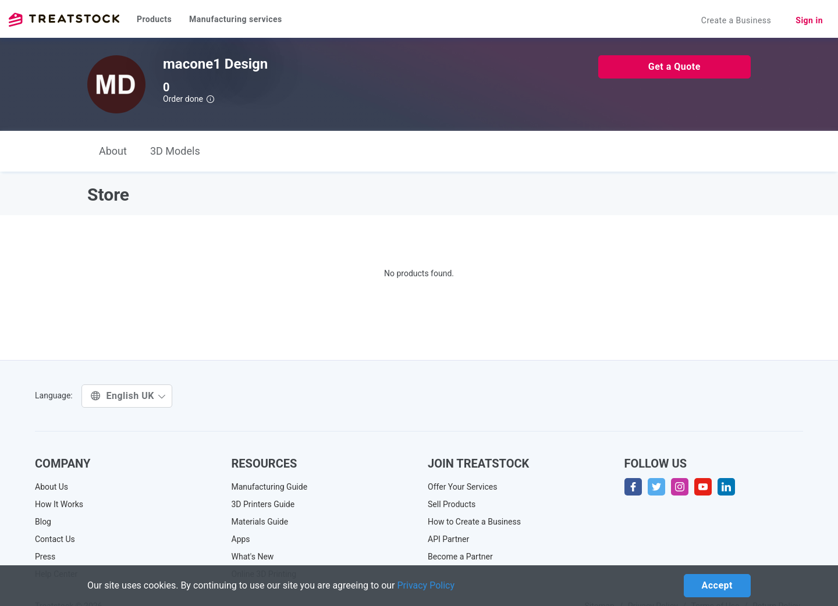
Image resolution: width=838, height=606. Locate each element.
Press (45, 556)
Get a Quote (674, 66)
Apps (241, 539)
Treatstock (64, 20)
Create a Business (736, 20)
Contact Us (55, 539)
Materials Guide (260, 521)
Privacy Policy (426, 585)
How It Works (59, 504)
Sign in (809, 20)
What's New (253, 556)
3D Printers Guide (263, 504)
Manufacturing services (235, 19)
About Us (51, 486)
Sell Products (451, 504)
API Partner (448, 539)
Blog (43, 521)
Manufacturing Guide (270, 486)
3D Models (175, 151)
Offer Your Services (463, 486)
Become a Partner (460, 556)
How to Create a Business (474, 521)
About (113, 151)
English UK (128, 395)
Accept (717, 585)
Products (154, 19)
